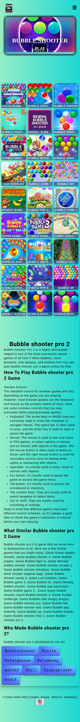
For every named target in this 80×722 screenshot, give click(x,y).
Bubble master (13, 303)
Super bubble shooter (13, 225)
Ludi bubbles (13, 173)
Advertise (69, 697)
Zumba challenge (66, 225)
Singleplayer (58, 670)
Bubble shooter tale (13, 277)
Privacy (45, 697)
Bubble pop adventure (40, 199)
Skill (31, 670)
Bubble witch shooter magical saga (40, 147)
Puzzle (49, 650)
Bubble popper (66, 95)
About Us (56, 697)
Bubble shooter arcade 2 (66, 121)
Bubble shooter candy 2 (66, 147)
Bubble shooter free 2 (40, 303)
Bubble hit (66, 173)
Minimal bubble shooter (40, 121)
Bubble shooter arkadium (13, 147)
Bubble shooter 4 (40, 95)
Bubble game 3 (40, 173)
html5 (11, 679)
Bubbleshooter (20, 650)
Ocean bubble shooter (13, 95)
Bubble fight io (13, 121)
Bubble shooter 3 (40, 225)
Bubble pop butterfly (40, 277)
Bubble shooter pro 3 (66, 303)
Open (74, 7)
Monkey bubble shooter (13, 199)
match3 (12, 670)
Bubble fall (66, 251)
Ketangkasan (18, 660)
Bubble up (66, 277)
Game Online (21, 7)
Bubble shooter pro (40, 251)
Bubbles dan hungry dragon (13, 251)
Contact (34, 697)
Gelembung (48, 660)
